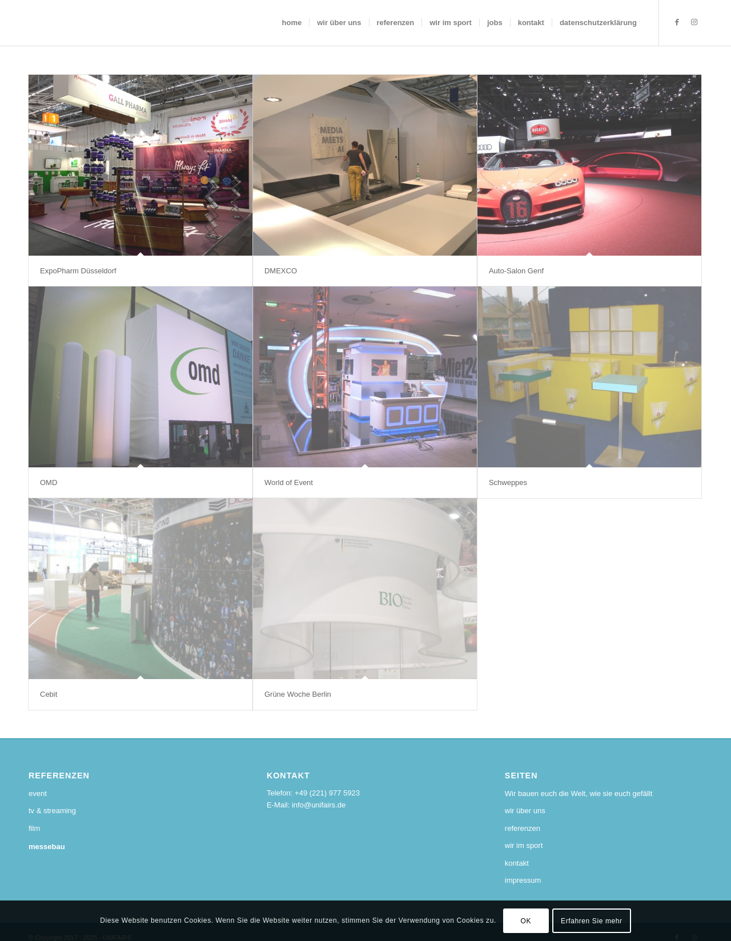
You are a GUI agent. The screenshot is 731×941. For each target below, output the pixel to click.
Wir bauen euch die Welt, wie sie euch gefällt (578, 793)
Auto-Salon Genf (516, 270)
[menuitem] (292, 23)
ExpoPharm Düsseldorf (78, 270)
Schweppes (508, 482)
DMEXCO (280, 270)
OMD (48, 482)
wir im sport (524, 845)
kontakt (517, 863)
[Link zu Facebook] (676, 22)
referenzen (522, 828)
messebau (47, 846)
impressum (523, 880)
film (34, 828)
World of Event (288, 482)
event (38, 793)
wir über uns (525, 810)
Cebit (48, 694)
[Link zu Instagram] (693, 22)
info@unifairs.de (319, 805)
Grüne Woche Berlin (297, 694)
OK (526, 921)
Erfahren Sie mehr (591, 921)
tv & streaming (52, 810)
